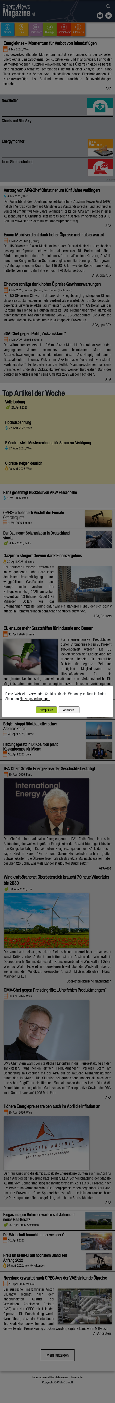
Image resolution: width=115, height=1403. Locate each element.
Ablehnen (68, 710)
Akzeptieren (46, 710)
